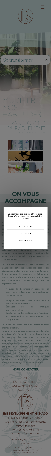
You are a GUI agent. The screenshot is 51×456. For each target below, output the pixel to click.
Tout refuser (25, 233)
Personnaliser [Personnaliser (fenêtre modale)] (25, 240)
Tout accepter (25, 226)
